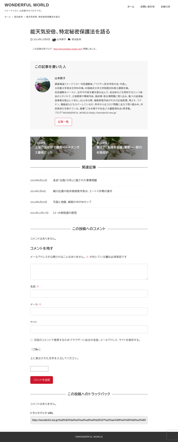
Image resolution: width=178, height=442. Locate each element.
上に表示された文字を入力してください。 (54, 358)
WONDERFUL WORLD (27, 5)
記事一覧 (63, 121)
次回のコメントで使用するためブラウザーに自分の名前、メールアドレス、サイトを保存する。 (87, 340)
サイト (33, 322)
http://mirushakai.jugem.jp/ (67, 49)
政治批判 (76, 39)
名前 (34, 286)
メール (35, 304)
